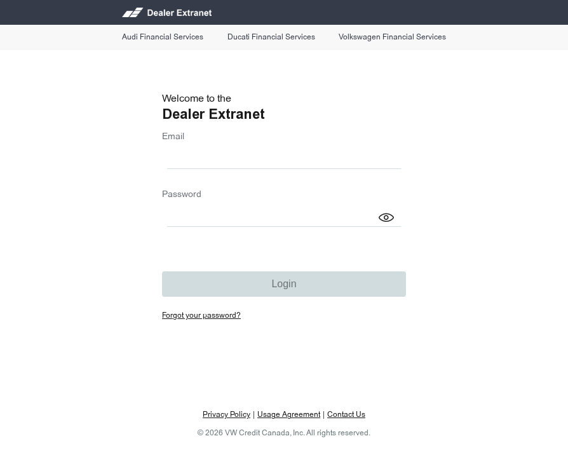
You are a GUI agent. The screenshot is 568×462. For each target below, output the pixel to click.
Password (181, 194)
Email (173, 136)
